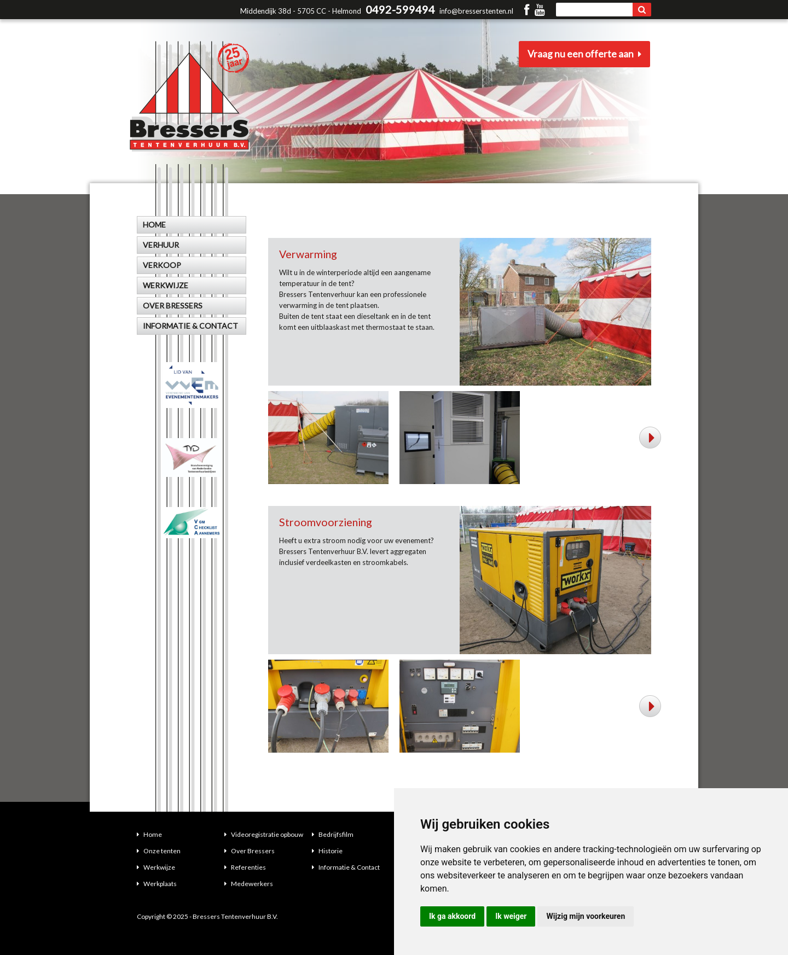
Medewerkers (248, 884)
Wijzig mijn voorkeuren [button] (585, 916)
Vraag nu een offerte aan (585, 55)
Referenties (245, 867)
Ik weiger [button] (510, 916)
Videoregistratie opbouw (263, 834)
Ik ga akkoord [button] (452, 916)
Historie (327, 851)
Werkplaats (157, 884)
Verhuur (161, 244)
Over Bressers (249, 851)
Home (149, 834)
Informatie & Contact (346, 867)
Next (651, 438)
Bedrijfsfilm (333, 834)
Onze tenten (159, 851)
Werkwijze (156, 867)
